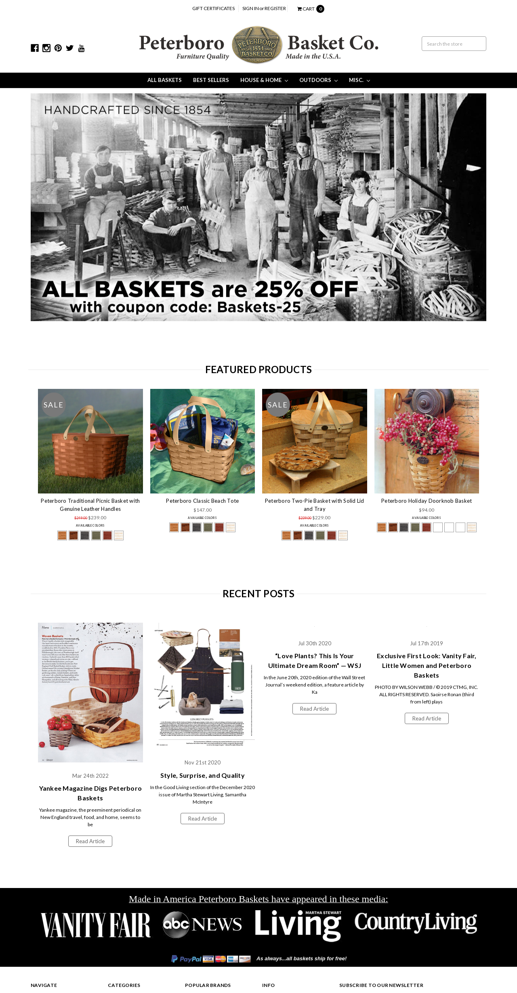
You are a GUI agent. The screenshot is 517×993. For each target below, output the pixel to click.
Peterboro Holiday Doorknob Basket (426, 501)
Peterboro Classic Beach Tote (202, 501)
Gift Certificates (213, 8)
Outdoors (318, 80)
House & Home (264, 80)
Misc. (359, 80)
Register (275, 8)
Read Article (90, 841)
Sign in (250, 8)
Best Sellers (211, 80)
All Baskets (164, 80)
